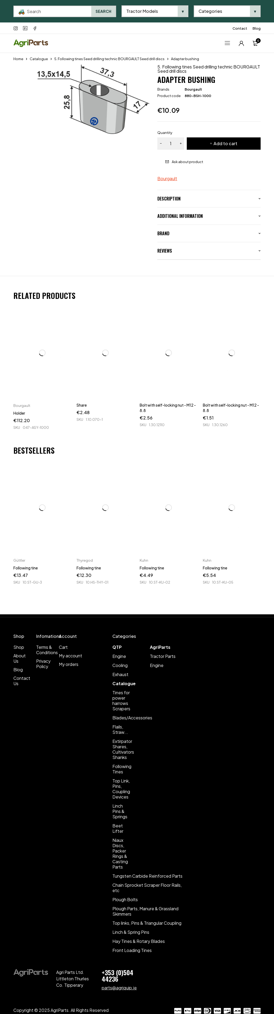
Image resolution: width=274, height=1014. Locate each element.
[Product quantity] (170, 143)
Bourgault (193, 89)
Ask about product (187, 162)
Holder (19, 413)
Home (18, 59)
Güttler (19, 560)
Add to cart (225, 143)
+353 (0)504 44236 (117, 975)
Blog (257, 28)
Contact (240, 28)
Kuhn (144, 560)
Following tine (25, 567)
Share (82, 405)
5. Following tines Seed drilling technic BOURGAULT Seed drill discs (109, 59)
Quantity (164, 132)
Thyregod (85, 560)
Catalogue (39, 59)
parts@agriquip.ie (119, 987)
